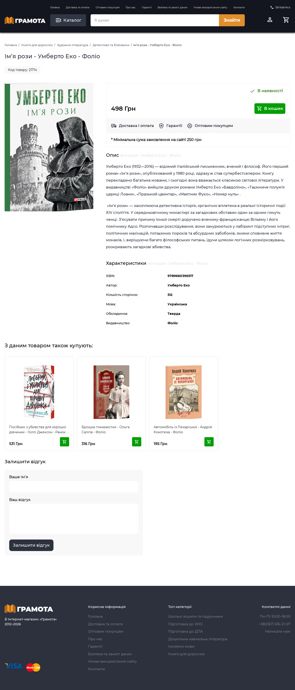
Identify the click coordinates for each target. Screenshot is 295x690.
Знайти (232, 20)
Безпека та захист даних (172, 7)
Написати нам (277, 631)
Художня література (72, 45)
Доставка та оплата (77, 7)
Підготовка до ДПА (185, 631)
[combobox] (155, 20)
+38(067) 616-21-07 (274, 624)
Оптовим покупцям (108, 7)
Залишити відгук (31, 545)
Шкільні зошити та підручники (195, 616)
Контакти (239, 7)
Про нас (131, 7)
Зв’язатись (280, 7)
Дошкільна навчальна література (197, 639)
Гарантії (147, 7)
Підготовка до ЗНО (185, 624)
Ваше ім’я (73, 483)
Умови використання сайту (210, 7)
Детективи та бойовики (111, 45)
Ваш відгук (73, 516)
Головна (55, 7)
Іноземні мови (181, 646)
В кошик (270, 108)
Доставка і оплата (136, 126)
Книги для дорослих (37, 45)
